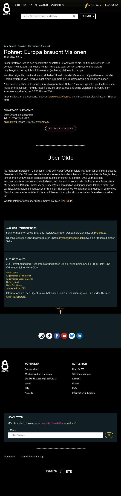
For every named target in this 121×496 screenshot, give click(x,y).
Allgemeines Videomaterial (19, 279)
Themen (88, 16)
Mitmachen (41, 5)
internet (46, 46)
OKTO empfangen (81, 374)
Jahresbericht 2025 (16, 288)
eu (6, 46)
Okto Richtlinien (14, 285)
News (28, 383)
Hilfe (27, 388)
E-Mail (12, 430)
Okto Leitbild (12, 282)
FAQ (74, 388)
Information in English (83, 393)
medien (22, 46)
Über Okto (66, 201)
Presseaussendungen (71, 238)
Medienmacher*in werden (38, 374)
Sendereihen (31, 369)
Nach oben (60, 310)
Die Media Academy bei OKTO (41, 379)
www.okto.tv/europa (60, 97)
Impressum (9, 456)
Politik (13, 46)
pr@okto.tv (10, 122)
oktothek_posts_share (60, 128)
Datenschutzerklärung (32, 456)
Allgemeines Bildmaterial (18, 276)
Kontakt (76, 379)
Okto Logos (12, 273)
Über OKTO (78, 369)
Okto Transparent (16, 297)
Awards (29, 393)
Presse (76, 383)
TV (30, 5)
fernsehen (34, 46)
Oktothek (20, 5)
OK (109, 435)
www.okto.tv (42, 122)
